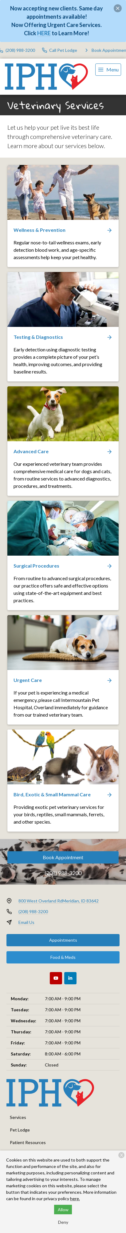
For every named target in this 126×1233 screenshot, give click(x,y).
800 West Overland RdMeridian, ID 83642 (58, 900)
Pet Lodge (20, 1129)
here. (75, 1198)
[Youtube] (56, 978)
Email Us (26, 922)
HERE (44, 33)
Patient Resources (28, 1142)
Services (18, 1117)
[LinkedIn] (70, 978)
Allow (63, 1209)
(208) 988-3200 (63, 873)
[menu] (108, 69)
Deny (63, 1222)
